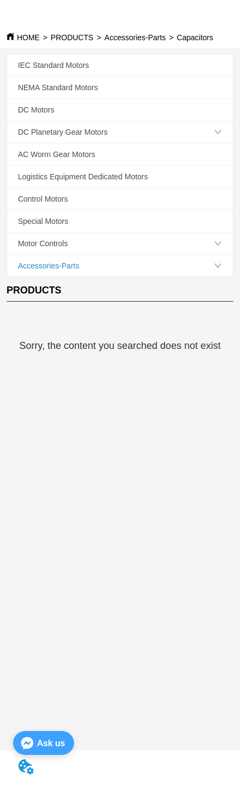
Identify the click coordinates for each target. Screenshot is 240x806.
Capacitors (195, 37)
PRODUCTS (72, 37)
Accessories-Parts (135, 37)
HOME (28, 37)
